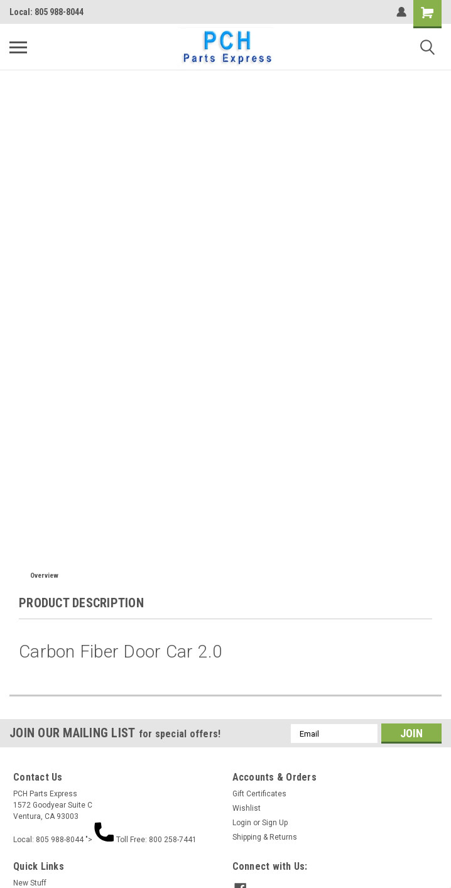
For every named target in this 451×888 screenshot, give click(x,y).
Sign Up (275, 822)
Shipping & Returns (264, 837)
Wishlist (246, 808)
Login (241, 822)
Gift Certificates (259, 793)
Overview (44, 575)
